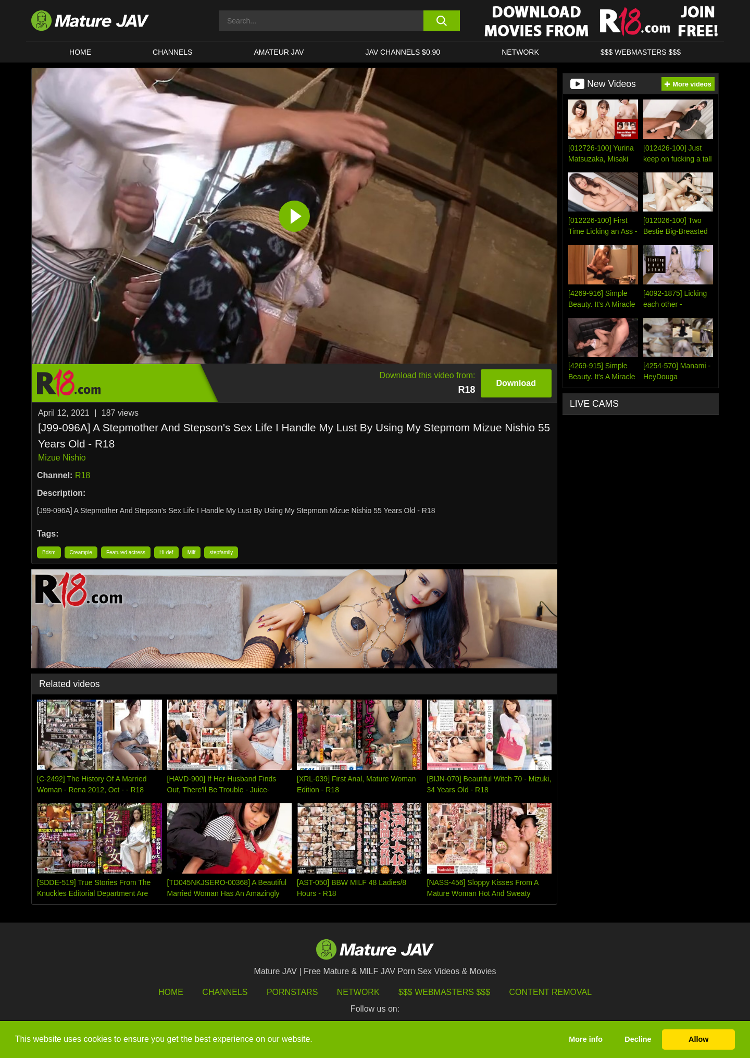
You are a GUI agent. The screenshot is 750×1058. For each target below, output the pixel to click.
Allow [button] (698, 1039)
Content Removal (550, 992)
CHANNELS (172, 52)
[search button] (441, 20)
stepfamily (221, 552)
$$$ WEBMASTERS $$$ (641, 52)
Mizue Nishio (62, 457)
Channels (224, 992)
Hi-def (166, 552)
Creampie (81, 552)
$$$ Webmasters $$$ (444, 992)
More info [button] (586, 1039)
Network (520, 52)
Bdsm (49, 552)
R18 (82, 475)
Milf (192, 552)
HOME (80, 52)
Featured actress (125, 552)
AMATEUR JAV (279, 52)
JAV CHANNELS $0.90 (402, 52)
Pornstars (292, 992)
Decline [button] (637, 1039)
